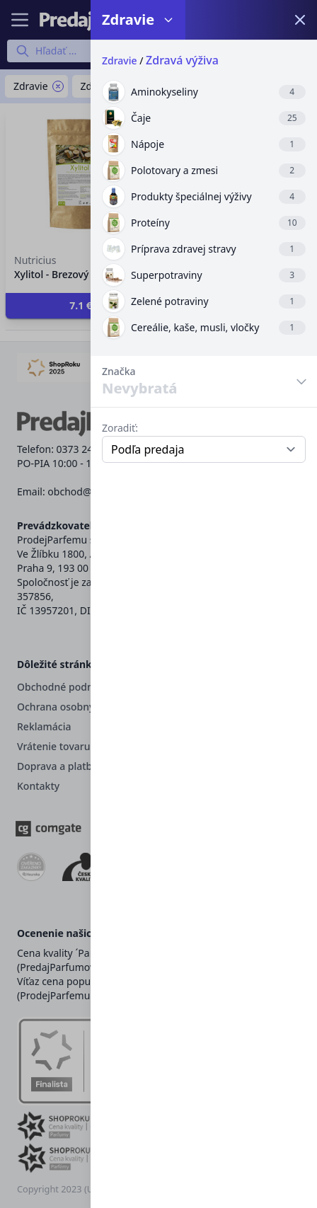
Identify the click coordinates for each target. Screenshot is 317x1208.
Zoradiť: (120, 428)
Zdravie (119, 60)
